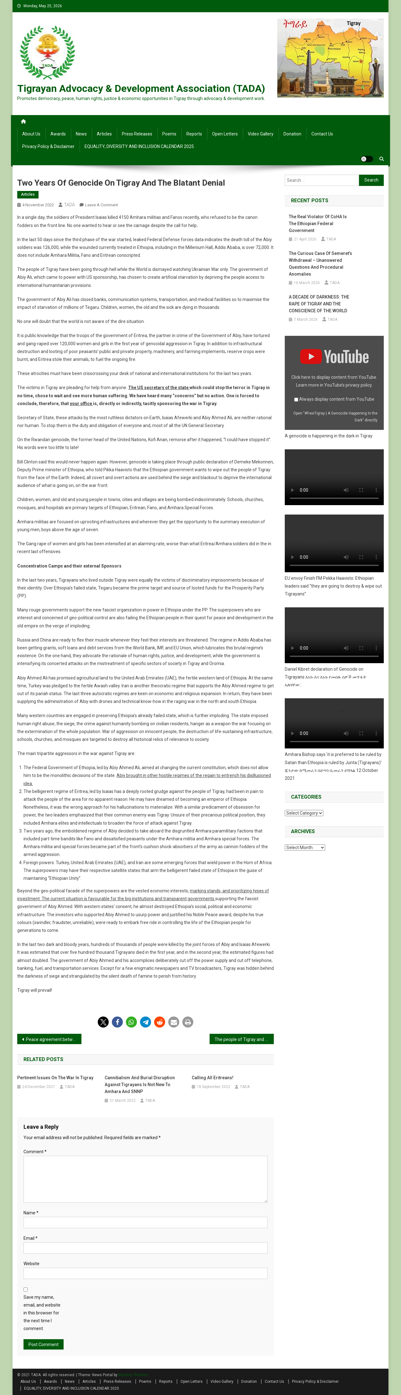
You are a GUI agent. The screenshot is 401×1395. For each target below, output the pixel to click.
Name (31, 1212)
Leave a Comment (101, 205)
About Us (31, 133)
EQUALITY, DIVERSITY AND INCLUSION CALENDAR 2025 (139, 146)
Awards (58, 133)
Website (31, 1263)
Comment (35, 1151)
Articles (104, 133)
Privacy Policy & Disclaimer (48, 146)
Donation (292, 133)
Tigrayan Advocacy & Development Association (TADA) (141, 88)
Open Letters (225, 133)
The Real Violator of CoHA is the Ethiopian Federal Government (318, 223)
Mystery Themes (133, 1375)
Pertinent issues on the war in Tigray (55, 1077)
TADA (69, 204)
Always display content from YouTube (336, 399)
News (81, 133)
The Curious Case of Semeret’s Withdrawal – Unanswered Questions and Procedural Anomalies (320, 264)
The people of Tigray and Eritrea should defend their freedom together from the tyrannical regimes (244, 1039)
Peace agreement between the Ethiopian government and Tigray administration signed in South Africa (53, 1039)
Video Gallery (260, 133)
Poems (169, 133)
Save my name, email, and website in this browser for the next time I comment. (41, 1313)
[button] (103, 1022)
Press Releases (137, 133)
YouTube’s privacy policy (348, 385)
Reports (194, 133)
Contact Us (322, 133)
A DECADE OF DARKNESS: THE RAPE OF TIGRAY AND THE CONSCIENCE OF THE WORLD (319, 303)
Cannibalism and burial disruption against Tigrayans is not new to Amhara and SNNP (140, 1084)
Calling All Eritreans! (212, 1077)
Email (30, 1238)
